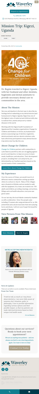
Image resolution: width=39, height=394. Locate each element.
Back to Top (4, 374)
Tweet (13, 38)
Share (5, 38)
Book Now (19, 276)
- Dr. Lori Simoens (29, 315)
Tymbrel (11, 379)
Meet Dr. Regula (22, 233)
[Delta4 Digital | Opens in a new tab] (11, 383)
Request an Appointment (19, 11)
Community (18, 46)
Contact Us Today (19, 347)
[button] (4, 220)
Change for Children (8, 149)
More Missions (8, 233)
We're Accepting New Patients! (19, 250)
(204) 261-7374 (20, 16)
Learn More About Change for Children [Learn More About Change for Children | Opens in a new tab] (17, 168)
